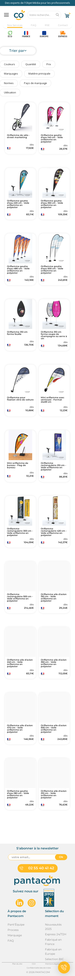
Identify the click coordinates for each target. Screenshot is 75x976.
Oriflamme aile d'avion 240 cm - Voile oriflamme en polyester (20, 663)
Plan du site (17, 964)
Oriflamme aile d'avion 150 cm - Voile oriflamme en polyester (54, 597)
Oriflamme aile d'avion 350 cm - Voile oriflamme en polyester (54, 663)
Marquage (15, 935)
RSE (47, 25)
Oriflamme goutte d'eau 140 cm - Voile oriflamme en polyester (52, 138)
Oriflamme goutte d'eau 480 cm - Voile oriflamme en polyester (18, 269)
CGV (34, 964)
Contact (63, 25)
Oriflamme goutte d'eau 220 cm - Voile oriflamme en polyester (18, 204)
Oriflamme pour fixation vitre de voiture (20, 398)
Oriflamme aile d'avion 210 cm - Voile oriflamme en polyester (54, 794)
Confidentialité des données (39, 968)
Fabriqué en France (53, 942)
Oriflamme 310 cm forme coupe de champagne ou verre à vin (54, 335)
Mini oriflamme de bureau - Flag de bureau (17, 465)
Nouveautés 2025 (53, 927)
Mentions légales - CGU (55, 964)
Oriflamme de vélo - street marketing (18, 136)
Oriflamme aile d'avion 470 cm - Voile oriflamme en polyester (20, 728)
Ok (61, 857)
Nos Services (14, 25)
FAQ (33, 25)
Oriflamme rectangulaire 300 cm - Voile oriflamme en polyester (20, 532)
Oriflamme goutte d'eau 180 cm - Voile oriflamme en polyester (18, 794)
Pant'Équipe (16, 924)
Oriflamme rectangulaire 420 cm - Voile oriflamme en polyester (54, 532)
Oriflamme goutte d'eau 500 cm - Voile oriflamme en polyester (52, 269)
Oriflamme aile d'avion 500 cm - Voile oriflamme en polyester (54, 728)
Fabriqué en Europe (53, 952)
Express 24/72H (55, 934)
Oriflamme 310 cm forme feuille (17, 333)
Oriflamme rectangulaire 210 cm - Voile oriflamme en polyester (53, 466)
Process (13, 930)
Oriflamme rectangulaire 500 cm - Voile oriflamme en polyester (20, 597)
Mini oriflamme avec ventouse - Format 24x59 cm (52, 399)
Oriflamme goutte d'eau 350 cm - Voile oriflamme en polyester (52, 204)
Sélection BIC (54, 959)
